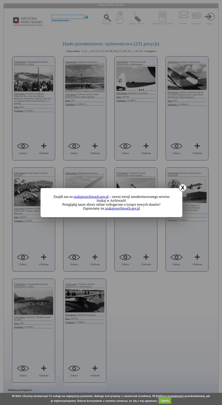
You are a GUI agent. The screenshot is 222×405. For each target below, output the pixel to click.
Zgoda (165, 400)
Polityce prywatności (170, 396)
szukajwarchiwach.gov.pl (91, 196)
